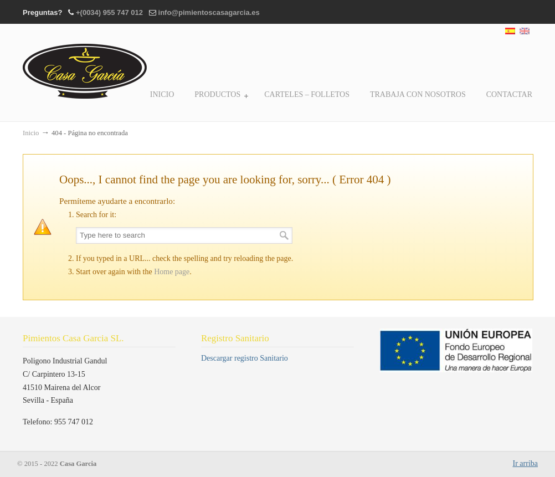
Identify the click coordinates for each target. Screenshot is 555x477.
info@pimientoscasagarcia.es (209, 12)
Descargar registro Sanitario (244, 358)
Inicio (31, 133)
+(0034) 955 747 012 (109, 12)
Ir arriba (525, 463)
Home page (171, 272)
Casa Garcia (85, 63)
